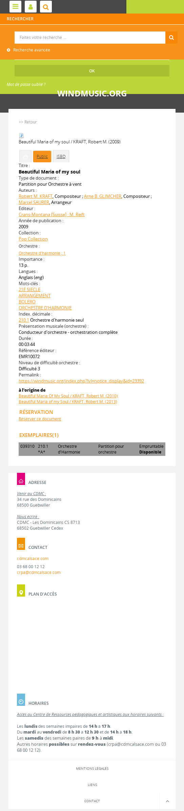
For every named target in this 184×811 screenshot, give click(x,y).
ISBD (61, 156)
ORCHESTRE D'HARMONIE (45, 308)
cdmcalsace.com (32, 558)
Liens (92, 784)
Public (42, 156)
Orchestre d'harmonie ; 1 (42, 253)
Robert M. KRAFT (36, 196)
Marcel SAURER (34, 202)
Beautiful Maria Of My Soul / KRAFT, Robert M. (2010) (68, 396)
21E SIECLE (29, 289)
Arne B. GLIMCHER (102, 196)
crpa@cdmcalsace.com (39, 572)
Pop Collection (33, 239)
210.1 (24, 320)
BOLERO (27, 302)
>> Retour (28, 122)
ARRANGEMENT (34, 296)
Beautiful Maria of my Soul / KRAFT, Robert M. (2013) (68, 401)
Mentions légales (92, 768)
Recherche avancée (31, 50)
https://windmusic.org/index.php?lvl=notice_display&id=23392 (81, 381)
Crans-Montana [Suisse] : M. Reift (52, 214)
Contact (92, 800)
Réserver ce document (40, 419)
